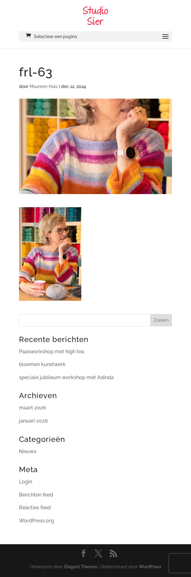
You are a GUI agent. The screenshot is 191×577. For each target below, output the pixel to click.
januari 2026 (33, 421)
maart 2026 (32, 408)
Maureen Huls (44, 86)
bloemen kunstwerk (42, 364)
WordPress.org (36, 521)
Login (25, 482)
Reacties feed (35, 508)
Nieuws (27, 451)
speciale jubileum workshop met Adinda (66, 377)
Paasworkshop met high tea (51, 352)
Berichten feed (36, 495)
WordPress (150, 566)
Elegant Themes (80, 566)
